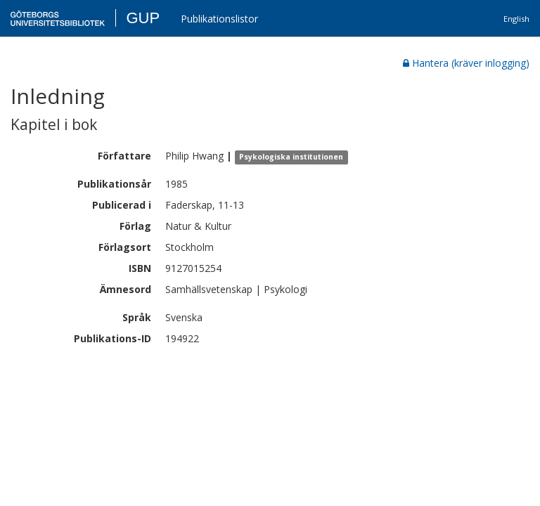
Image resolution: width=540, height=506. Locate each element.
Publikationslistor (219, 18)
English (516, 18)
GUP (143, 18)
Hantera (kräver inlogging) (466, 63)
